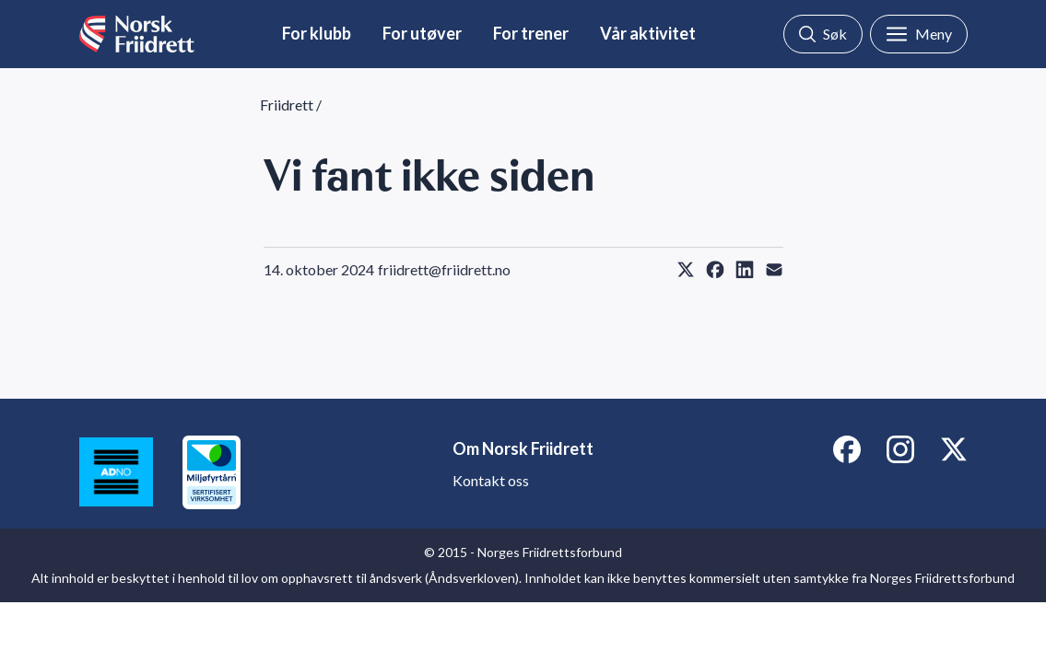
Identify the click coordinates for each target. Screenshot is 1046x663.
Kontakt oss (490, 480)
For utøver (422, 33)
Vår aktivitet (648, 33)
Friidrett (286, 104)
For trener (531, 33)
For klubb (316, 33)
